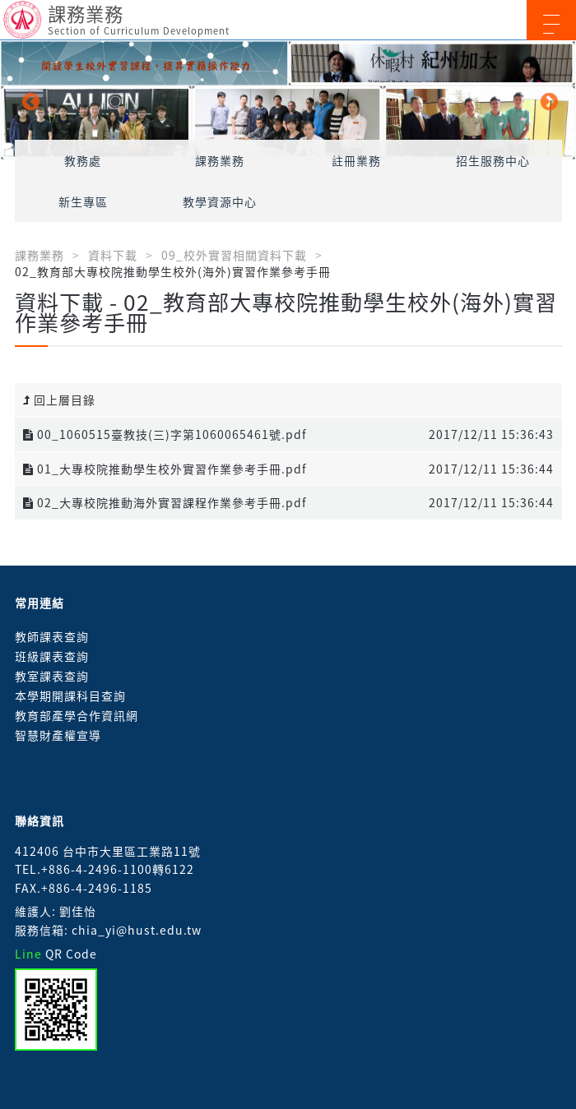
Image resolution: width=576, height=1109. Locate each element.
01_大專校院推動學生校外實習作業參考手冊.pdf (165, 468)
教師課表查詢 (52, 636)
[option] (288, 100)
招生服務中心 (493, 160)
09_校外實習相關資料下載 (234, 255)
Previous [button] (29, 100)
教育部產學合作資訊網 (76, 715)
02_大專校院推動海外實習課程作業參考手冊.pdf (165, 502)
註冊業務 (356, 160)
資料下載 (112, 255)
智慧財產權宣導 (58, 735)
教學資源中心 (220, 201)
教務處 (82, 160)
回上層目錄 (59, 399)
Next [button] (547, 100)
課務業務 (219, 160)
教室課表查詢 (52, 676)
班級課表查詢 (52, 656)
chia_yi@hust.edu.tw (137, 930)
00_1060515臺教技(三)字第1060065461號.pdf (165, 434)
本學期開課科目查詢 (70, 695)
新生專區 (83, 201)
